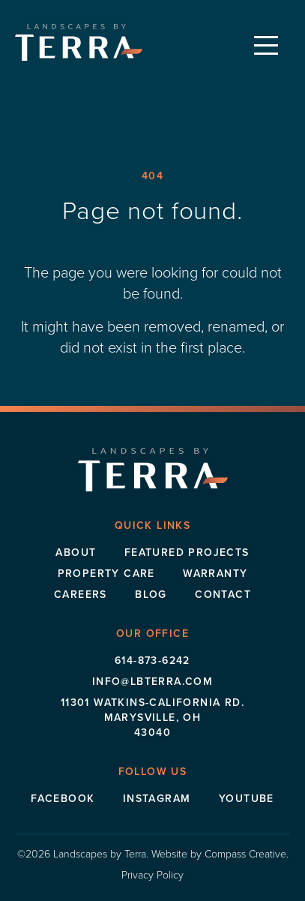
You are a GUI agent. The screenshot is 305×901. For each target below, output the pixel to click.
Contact (223, 594)
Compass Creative (245, 854)
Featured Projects (187, 552)
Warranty (215, 573)
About (75, 552)
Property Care (106, 573)
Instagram (157, 798)
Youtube (246, 798)
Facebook (62, 798)
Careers (80, 594)
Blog (151, 594)
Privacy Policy (152, 875)
